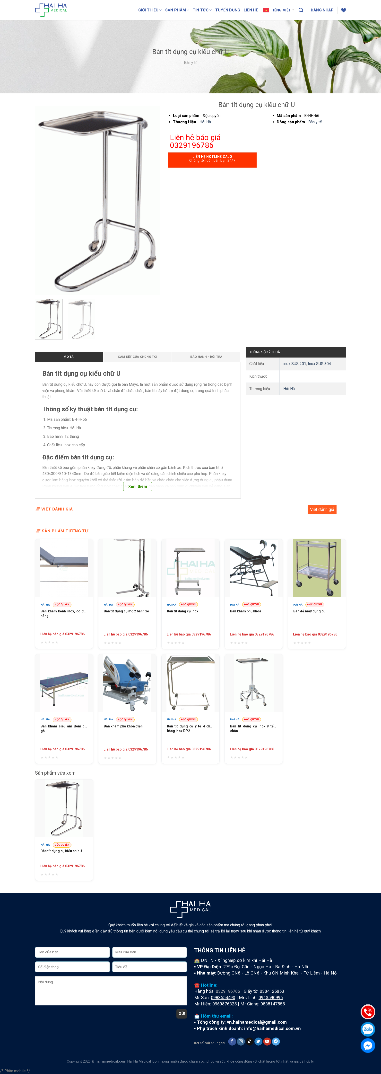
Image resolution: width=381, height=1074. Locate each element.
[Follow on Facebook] (232, 1042)
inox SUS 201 (294, 363)
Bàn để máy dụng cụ (309, 611)
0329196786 (228, 991)
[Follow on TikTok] (250, 1042)
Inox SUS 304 (319, 363)
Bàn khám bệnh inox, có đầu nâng (64, 613)
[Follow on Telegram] (276, 1042)
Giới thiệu (150, 10)
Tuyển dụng (227, 10)
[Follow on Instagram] (241, 1042)
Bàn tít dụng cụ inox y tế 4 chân (253, 728)
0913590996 (271, 997)
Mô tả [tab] (68, 356)
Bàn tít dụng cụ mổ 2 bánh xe (126, 611)
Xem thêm (137, 486)
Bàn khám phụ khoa (245, 611)
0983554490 (223, 997)
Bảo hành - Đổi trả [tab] (206, 356)
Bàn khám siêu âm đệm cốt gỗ (64, 728)
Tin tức (202, 10)
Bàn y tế (190, 62)
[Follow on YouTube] (267, 1042)
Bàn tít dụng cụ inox (182, 611)
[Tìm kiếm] (301, 10)
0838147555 (272, 1003)
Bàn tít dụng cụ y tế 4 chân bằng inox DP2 (190, 728)
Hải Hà (205, 122)
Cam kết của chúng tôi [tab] (137, 356)
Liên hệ (251, 10)
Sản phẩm (177, 10)
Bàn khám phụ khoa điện (123, 726)
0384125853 (272, 991)
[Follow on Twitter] (258, 1042)
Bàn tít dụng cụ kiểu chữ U (61, 851)
